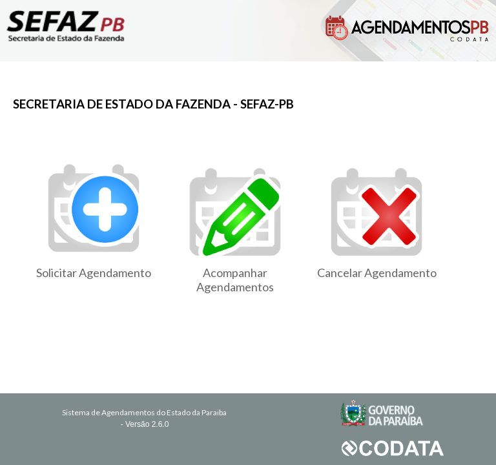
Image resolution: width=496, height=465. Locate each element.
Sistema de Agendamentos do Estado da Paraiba (144, 412)
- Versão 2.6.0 (145, 424)
